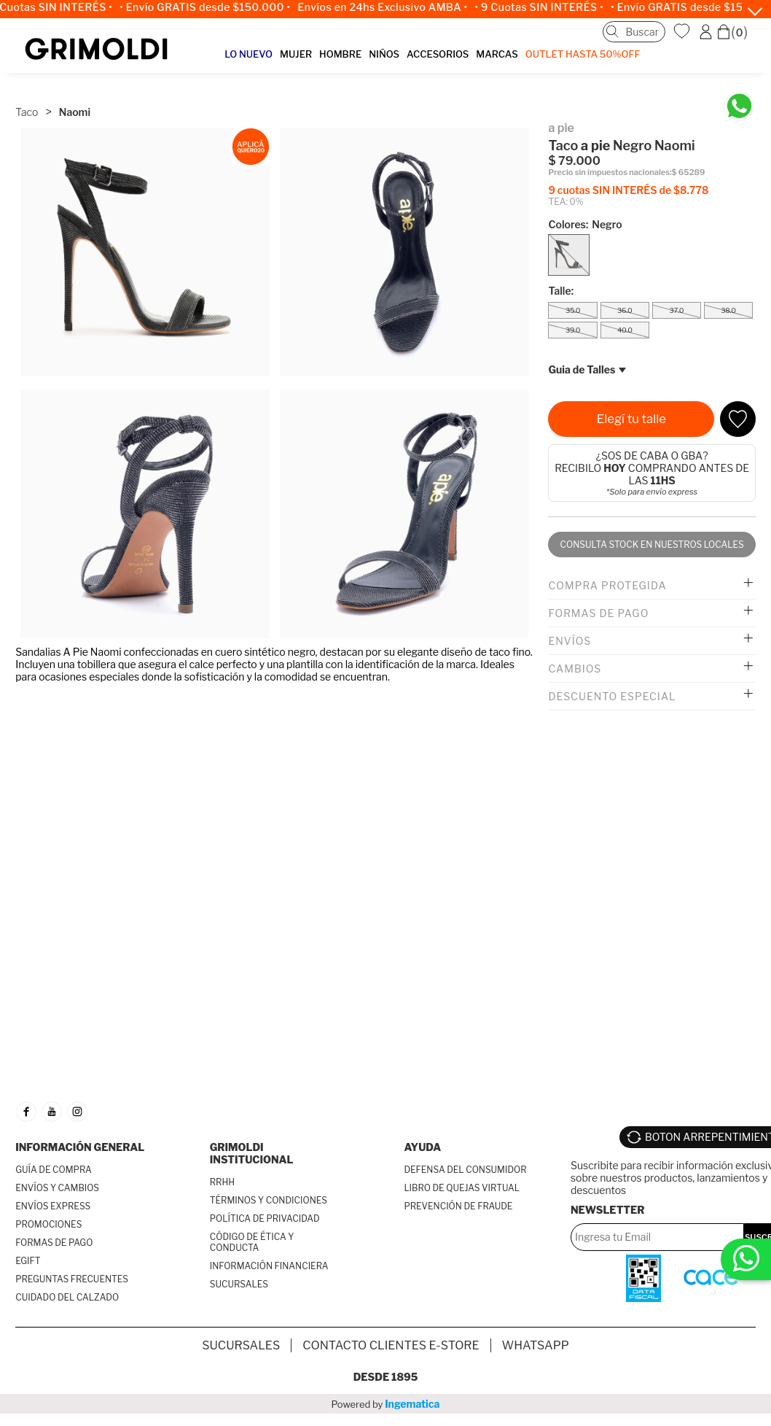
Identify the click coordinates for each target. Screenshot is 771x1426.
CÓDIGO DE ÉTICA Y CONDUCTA (252, 1242)
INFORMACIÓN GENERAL (79, 1147)
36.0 (624, 310)
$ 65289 (688, 172)
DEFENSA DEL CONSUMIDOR (465, 1169)
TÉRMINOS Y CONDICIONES (268, 1200)
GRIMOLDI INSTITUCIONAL (252, 1153)
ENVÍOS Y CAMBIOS (57, 1187)
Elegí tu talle (631, 418)
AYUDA (422, 1147)
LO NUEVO (248, 54)
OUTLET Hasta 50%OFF (583, 54)
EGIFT (27, 1260)
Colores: (585, 224)
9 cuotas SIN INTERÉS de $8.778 (628, 190)
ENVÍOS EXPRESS (52, 1206)
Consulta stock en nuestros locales (652, 544)
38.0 (728, 310)
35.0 (572, 310)
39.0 (572, 330)
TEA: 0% (565, 201)
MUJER (296, 54)
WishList (683, 31)
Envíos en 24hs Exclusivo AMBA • (389, 7)
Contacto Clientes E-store (390, 1345)
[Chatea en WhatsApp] (739, 106)
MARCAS (496, 54)
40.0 (625, 330)
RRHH (222, 1182)
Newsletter (608, 1210)
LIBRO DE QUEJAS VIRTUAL (462, 1187)
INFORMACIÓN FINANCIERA (269, 1265)
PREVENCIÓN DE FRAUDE (458, 1206)
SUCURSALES (239, 1284)
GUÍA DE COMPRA (53, 1169)
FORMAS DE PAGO (54, 1242)
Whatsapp (535, 1345)
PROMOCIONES (48, 1224)
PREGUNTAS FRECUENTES (71, 1279)
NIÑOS (384, 54)
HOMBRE (340, 54)
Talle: (561, 290)
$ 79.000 (574, 161)
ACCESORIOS (438, 54)
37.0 (676, 310)
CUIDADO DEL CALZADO (67, 1297)
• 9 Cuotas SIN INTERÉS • (545, 7)
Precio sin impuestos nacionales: (609, 172)
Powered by (386, 1404)
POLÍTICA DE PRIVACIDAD (265, 1218)
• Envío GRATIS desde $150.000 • (211, 7)
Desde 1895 (385, 1377)
